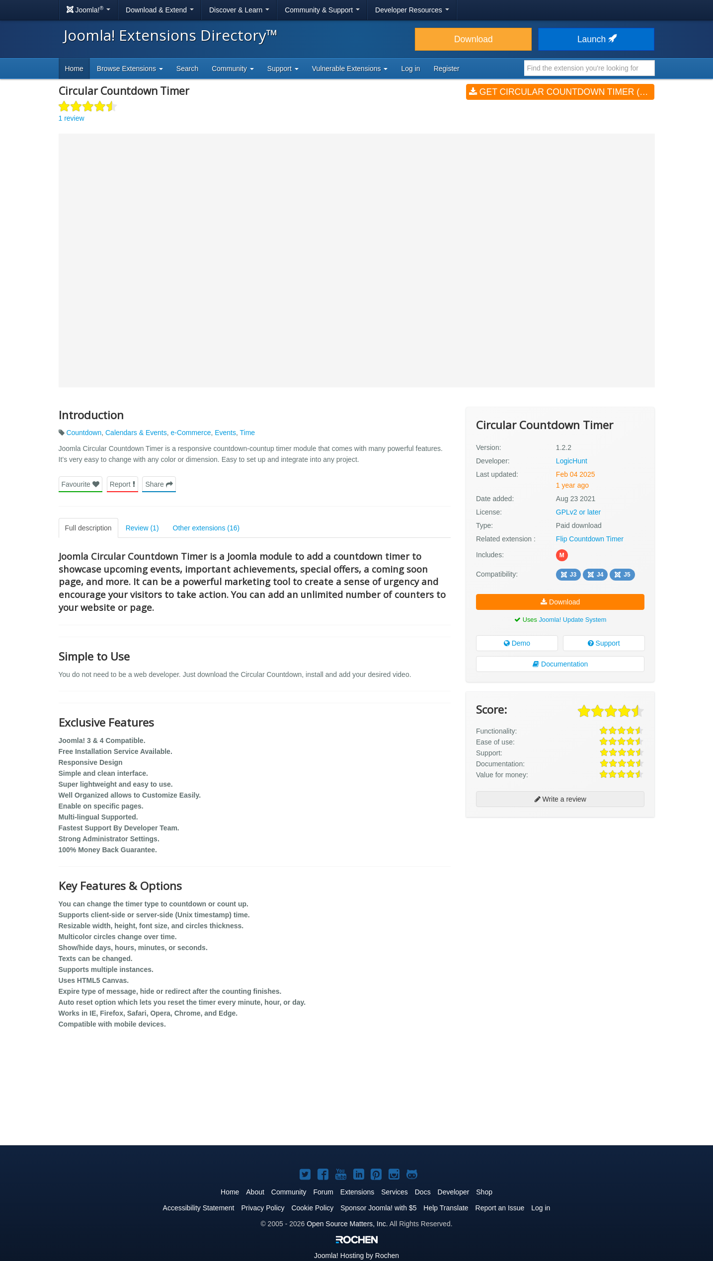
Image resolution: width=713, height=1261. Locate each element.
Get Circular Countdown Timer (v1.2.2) (561, 92)
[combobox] (589, 68)
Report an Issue (500, 1208)
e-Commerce (191, 433)
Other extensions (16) (206, 528)
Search (187, 69)
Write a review (560, 799)
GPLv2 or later (578, 512)
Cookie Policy (312, 1208)
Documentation (560, 664)
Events (225, 433)
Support (604, 643)
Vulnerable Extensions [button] (350, 69)
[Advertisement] (560, 889)
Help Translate (445, 1208)
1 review (71, 118)
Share (158, 484)
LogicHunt (571, 461)
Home (74, 69)
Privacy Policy (262, 1208)
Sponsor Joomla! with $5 (378, 1208)
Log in (410, 69)
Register (447, 69)
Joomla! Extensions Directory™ (171, 35)
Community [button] (233, 69)
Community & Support (322, 10)
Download (473, 39)
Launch (596, 39)
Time (247, 433)
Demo (517, 643)
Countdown (83, 433)
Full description (88, 528)
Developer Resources (412, 10)
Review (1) (142, 528)
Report (122, 484)
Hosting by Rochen (356, 1256)
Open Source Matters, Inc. (347, 1224)
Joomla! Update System (572, 619)
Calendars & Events (136, 433)
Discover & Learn (239, 10)
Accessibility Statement (199, 1208)
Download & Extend (160, 10)
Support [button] (283, 69)
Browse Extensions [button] (130, 69)
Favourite (80, 484)
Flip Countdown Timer (590, 539)
